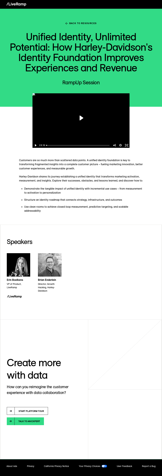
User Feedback (124, 466)
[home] (16, 4)
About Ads (11, 466)
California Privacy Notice (56, 466)
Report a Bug (149, 466)
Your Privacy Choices (89, 466)
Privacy (30, 466)
